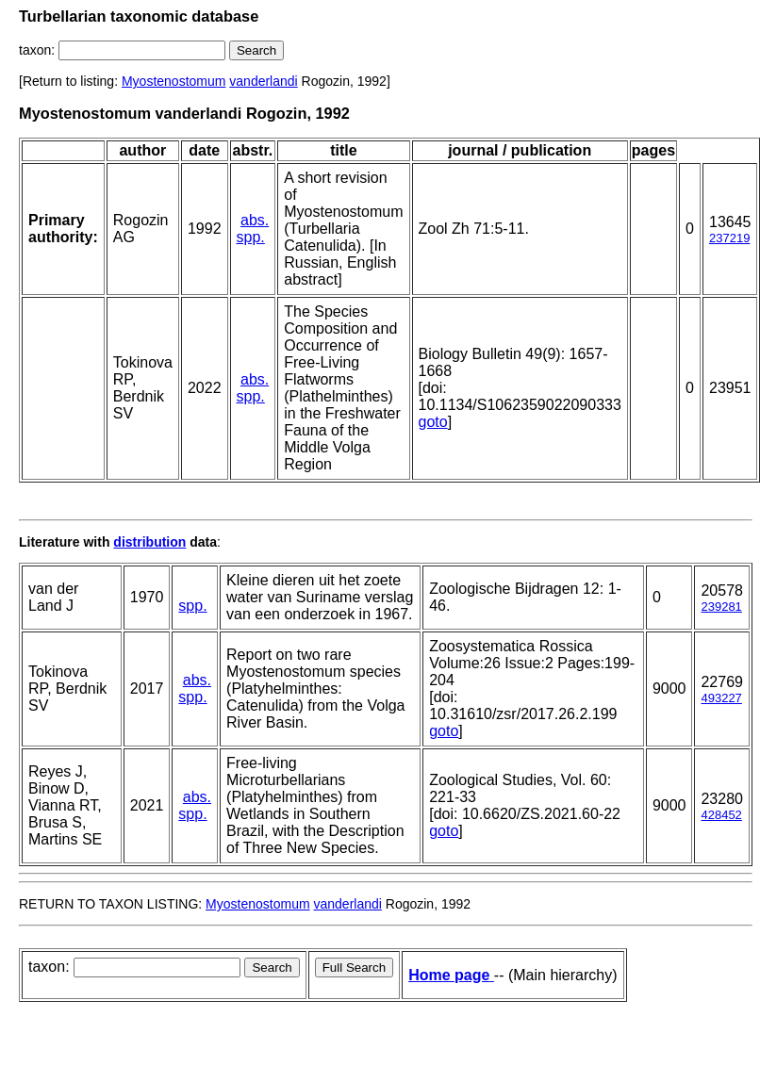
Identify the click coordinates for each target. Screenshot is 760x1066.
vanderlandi (263, 81)
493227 (721, 698)
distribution (149, 541)
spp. (251, 237)
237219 (729, 238)
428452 (721, 815)
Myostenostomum (173, 81)
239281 (721, 606)
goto (433, 422)
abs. (254, 220)
